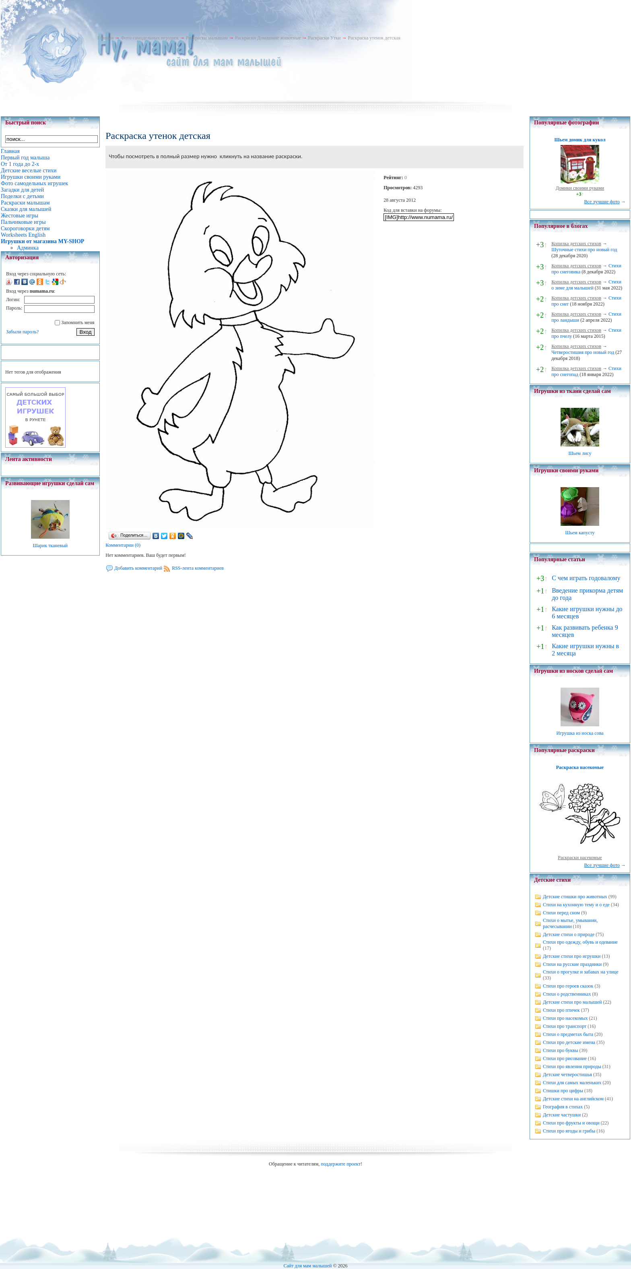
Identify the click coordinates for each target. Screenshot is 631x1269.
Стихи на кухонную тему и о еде (576, 904)
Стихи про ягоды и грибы (569, 1131)
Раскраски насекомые (580, 857)
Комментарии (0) (122, 545)
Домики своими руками (580, 188)
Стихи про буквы (560, 1050)
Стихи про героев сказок (568, 986)
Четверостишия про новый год (582, 352)
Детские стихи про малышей (572, 1002)
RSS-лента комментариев (198, 568)
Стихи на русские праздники (572, 964)
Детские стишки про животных (575, 896)
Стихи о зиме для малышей (586, 285)
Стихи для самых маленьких (572, 1082)
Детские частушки (562, 1115)
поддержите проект (341, 1164)
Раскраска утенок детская (374, 38)
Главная (105, 38)
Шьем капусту (579, 532)
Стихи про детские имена (569, 1042)
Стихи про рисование (565, 1058)
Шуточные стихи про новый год (584, 249)
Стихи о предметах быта (568, 1034)
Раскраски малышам (207, 38)
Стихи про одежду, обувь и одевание (580, 942)
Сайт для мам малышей (307, 1266)
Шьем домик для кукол (579, 140)
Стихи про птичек (561, 1010)
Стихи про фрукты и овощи (571, 1123)
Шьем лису (579, 453)
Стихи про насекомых (565, 1018)
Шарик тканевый (50, 545)
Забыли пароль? (22, 332)
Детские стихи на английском (573, 1099)
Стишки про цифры (563, 1090)
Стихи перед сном (561, 913)
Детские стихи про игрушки (571, 956)
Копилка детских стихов (576, 243)
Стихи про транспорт (564, 1026)
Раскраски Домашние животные (268, 38)
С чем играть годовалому (586, 578)
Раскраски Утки (324, 38)
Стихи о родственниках (567, 994)
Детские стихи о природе (568, 934)
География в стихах (563, 1107)
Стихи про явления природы (572, 1066)
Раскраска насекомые (580, 767)
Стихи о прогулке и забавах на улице (581, 972)
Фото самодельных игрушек (149, 38)
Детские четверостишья (567, 1074)
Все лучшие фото (602, 202)
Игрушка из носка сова (580, 733)
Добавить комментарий (138, 568)
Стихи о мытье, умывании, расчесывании (570, 923)
